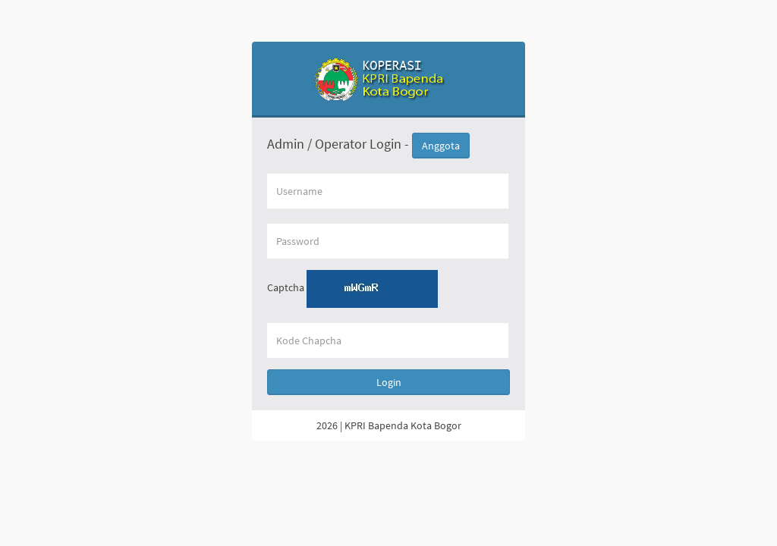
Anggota (441, 145)
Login (388, 382)
